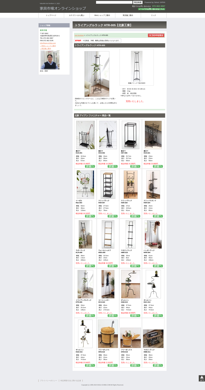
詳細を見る (90, 166)
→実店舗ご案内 (45, 48)
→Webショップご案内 (48, 46)
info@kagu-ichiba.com (48, 43)
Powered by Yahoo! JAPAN (154, 2)
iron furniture (79, 35)
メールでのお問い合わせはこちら (151, 9)
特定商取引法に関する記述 (71, 381)
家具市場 (74, 8)
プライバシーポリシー (48, 381)
